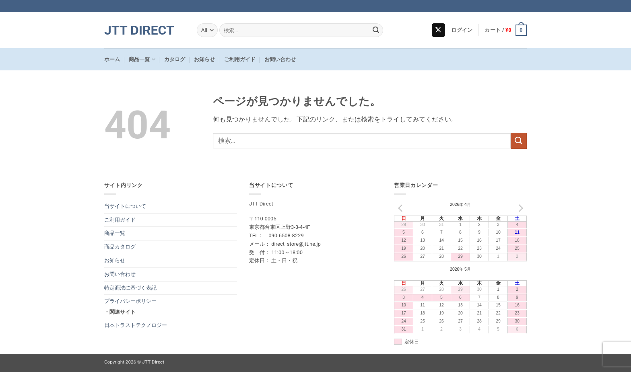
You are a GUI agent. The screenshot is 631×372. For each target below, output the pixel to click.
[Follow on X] (438, 30)
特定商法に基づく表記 (130, 288)
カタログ (174, 59)
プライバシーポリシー (130, 301)
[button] (461, 30)
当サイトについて (125, 206)
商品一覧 (142, 59)
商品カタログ (120, 247)
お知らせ (204, 59)
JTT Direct (139, 30)
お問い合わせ (280, 59)
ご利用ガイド (240, 59)
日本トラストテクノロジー (135, 325)
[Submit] (376, 30)
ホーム (112, 59)
